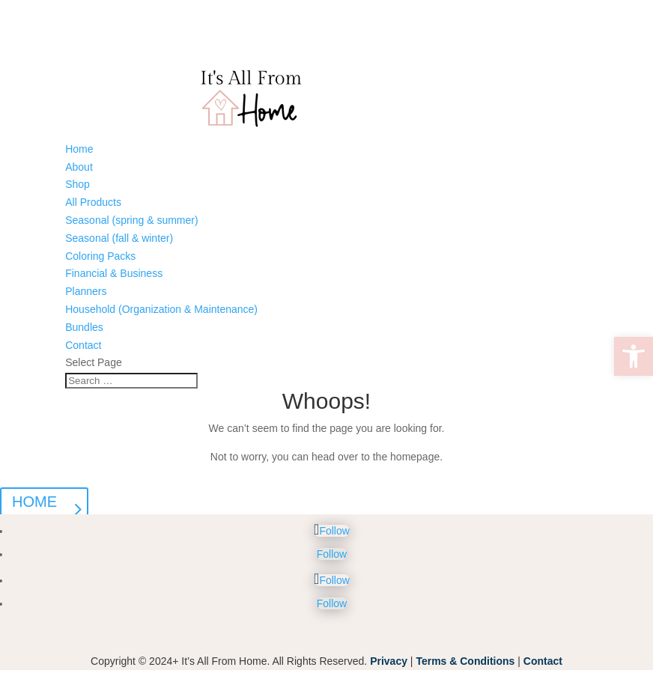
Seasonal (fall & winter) (119, 238)
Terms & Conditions (465, 661)
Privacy (388, 661)
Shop (77, 184)
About (79, 167)
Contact (83, 345)
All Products (93, 202)
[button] (633, 356)
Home (79, 149)
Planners (85, 291)
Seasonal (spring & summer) (131, 220)
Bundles (84, 327)
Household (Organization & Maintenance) (161, 309)
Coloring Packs (100, 256)
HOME (34, 501)
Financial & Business (114, 273)
